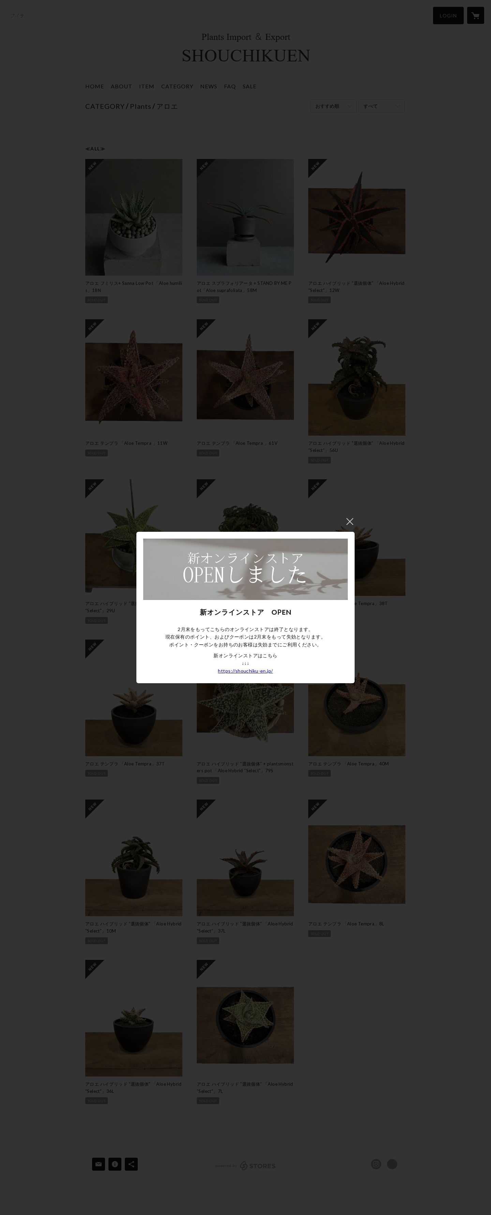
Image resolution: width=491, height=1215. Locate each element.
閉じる (349, 521)
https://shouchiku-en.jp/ (245, 671)
